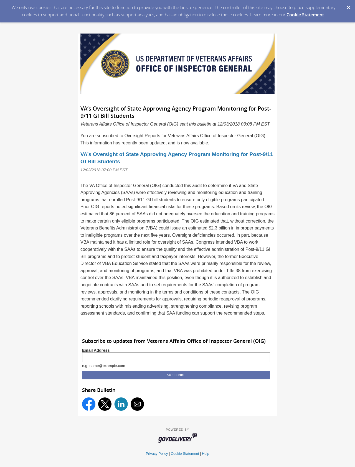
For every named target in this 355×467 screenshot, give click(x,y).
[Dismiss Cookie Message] (348, 5)
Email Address (96, 350)
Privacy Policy (157, 453)
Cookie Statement (305, 15)
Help (205, 453)
